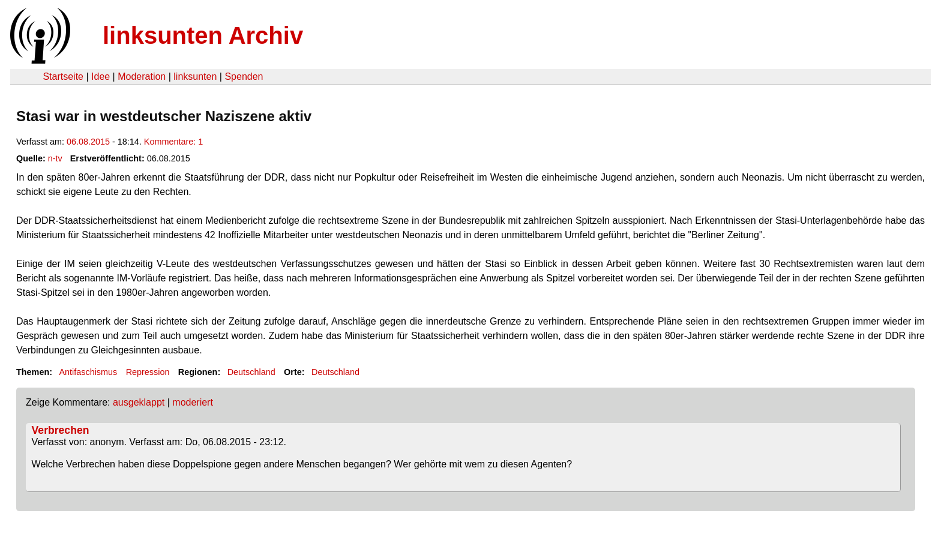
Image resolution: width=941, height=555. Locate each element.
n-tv (55, 158)
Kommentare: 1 (173, 141)
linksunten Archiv (203, 35)
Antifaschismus (88, 372)
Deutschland (251, 372)
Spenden (243, 76)
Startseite (63, 76)
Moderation (142, 76)
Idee (100, 76)
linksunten (195, 76)
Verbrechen (60, 430)
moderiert (192, 402)
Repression (148, 372)
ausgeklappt (138, 402)
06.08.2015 (88, 141)
